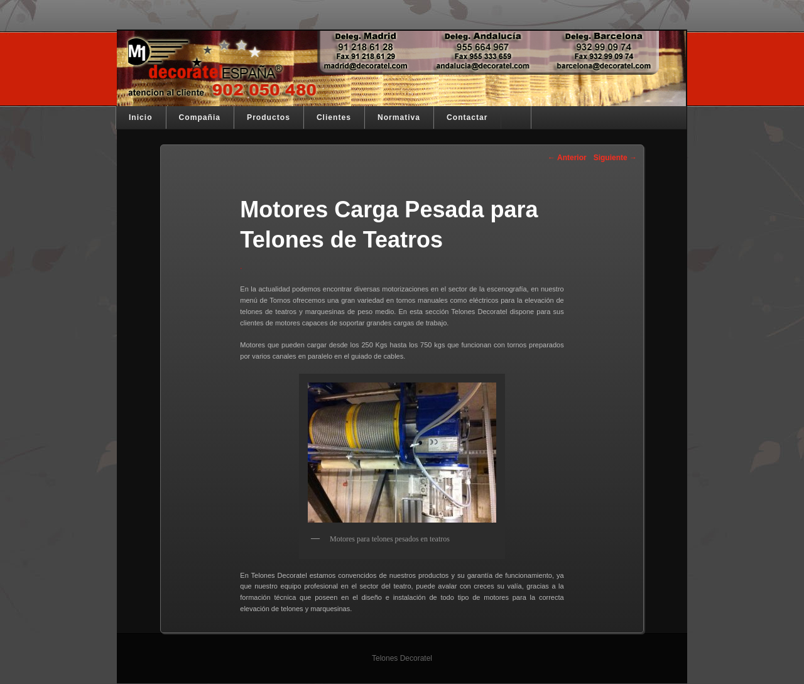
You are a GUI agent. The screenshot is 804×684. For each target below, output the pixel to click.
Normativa (399, 117)
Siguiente (615, 157)
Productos (268, 117)
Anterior (567, 157)
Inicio (141, 117)
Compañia (199, 117)
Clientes (334, 117)
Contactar (467, 117)
